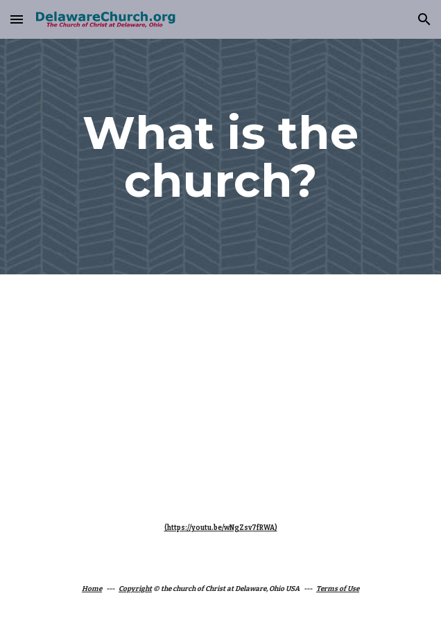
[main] (220, 156)
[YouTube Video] (220, 385)
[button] (16, 19)
